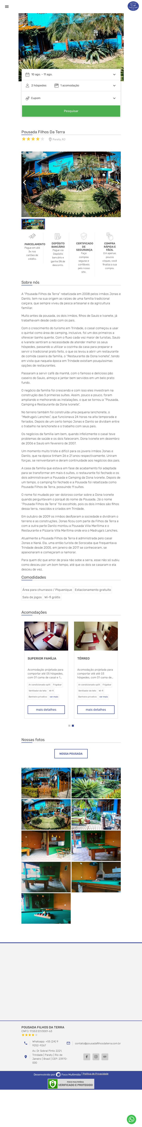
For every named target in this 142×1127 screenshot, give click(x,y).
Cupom (36, 98)
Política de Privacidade (95, 1073)
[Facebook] (86, 1056)
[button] (69, 726)
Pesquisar (71, 111)
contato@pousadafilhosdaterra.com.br (98, 1043)
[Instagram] (96, 1056)
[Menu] (7, 6)
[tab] (71, 753)
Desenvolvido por (57, 1074)
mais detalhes (53, 709)
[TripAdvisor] (104, 1056)
